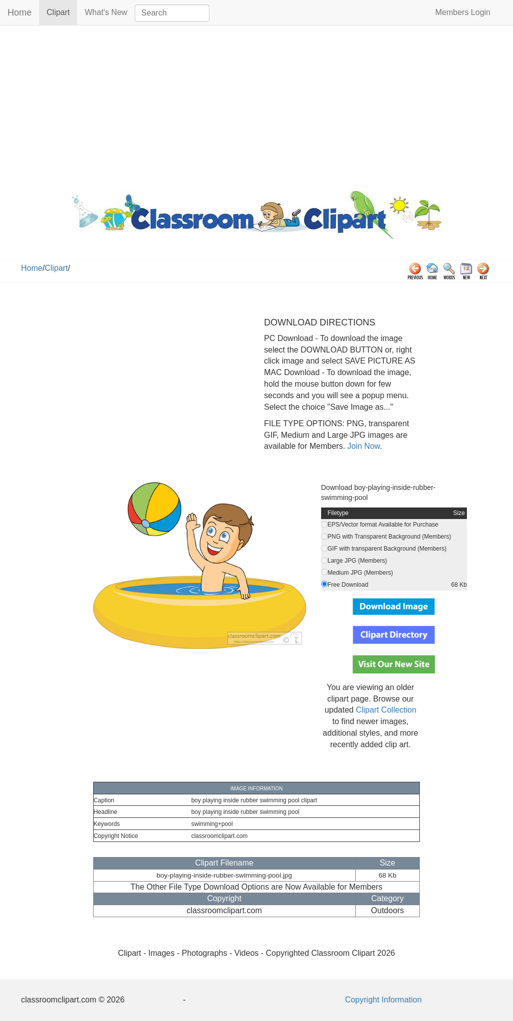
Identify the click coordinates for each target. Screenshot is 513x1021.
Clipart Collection (386, 710)
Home (20, 13)
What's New (106, 12)
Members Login (462, 12)
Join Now (362, 446)
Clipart (62, 12)
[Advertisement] (256, 106)
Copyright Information (383, 999)
